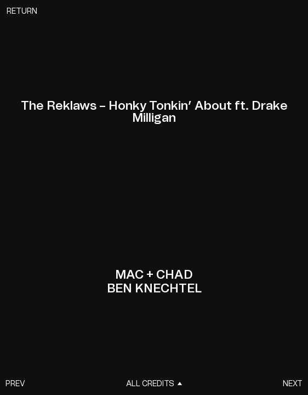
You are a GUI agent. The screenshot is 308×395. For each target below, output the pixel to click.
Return (22, 11)
